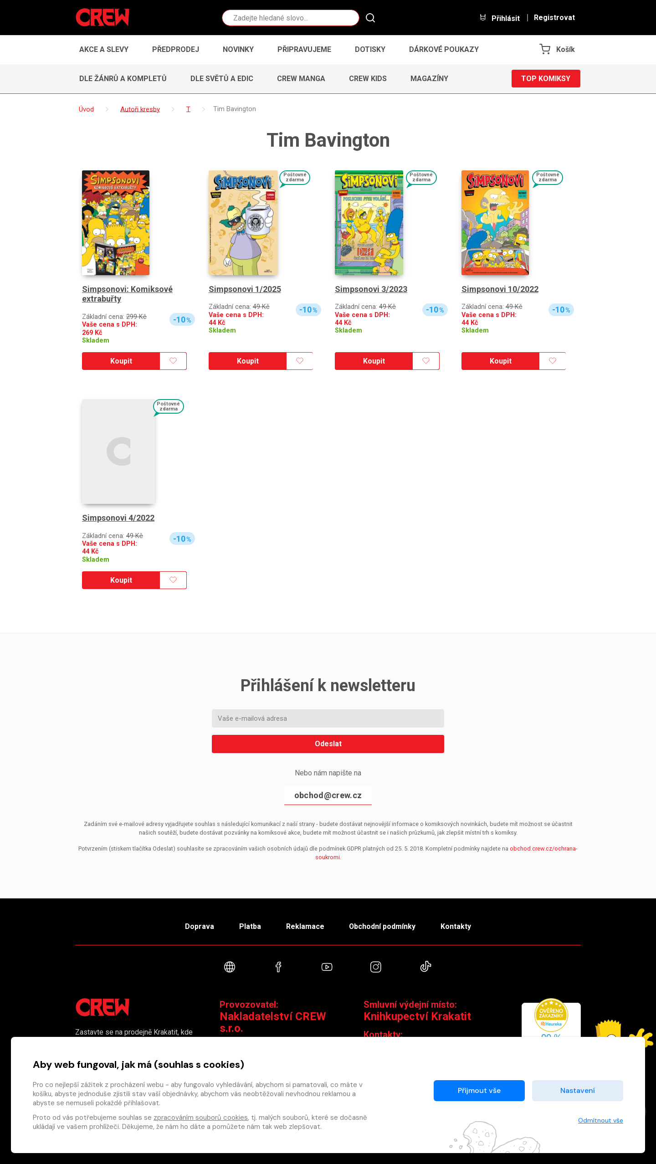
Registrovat (554, 17)
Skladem (95, 340)
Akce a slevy (103, 49)
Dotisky (370, 49)
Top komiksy (545, 78)
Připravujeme (304, 49)
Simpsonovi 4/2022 (118, 518)
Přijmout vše (479, 1090)
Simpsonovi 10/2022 (499, 289)
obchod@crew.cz (328, 795)
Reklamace (305, 926)
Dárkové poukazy (444, 49)
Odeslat (328, 743)
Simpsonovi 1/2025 (245, 289)
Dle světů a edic (221, 78)
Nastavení (577, 1090)
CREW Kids (368, 78)
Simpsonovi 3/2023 (371, 289)
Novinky (238, 49)
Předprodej (175, 49)
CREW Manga (301, 78)
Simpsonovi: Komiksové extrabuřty (127, 294)
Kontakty (456, 926)
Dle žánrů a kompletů (123, 78)
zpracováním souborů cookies (201, 1117)
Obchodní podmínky (382, 926)
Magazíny (429, 78)
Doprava (199, 926)
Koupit (121, 361)
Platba (250, 926)
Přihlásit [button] (499, 18)
